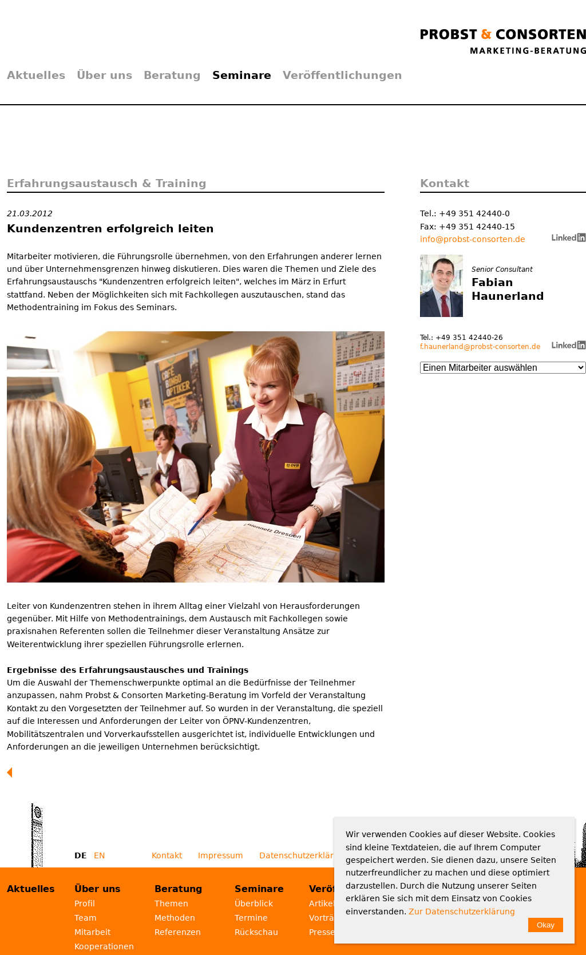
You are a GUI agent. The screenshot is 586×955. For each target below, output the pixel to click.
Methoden (175, 917)
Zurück (12, 772)
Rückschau (256, 932)
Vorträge (327, 917)
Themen (171, 903)
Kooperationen (104, 946)
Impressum (220, 855)
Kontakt (167, 855)
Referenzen (178, 932)
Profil (84, 903)
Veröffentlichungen (342, 75)
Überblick (254, 903)
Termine (251, 917)
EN (99, 855)
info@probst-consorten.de (472, 239)
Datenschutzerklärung (304, 855)
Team (85, 917)
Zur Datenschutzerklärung (462, 911)
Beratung (172, 75)
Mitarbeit (92, 932)
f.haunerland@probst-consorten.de (480, 347)
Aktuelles (36, 75)
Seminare (241, 75)
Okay (546, 925)
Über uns (104, 75)
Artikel (322, 903)
